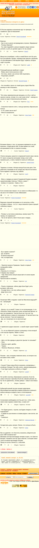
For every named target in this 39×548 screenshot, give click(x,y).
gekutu (26, 427)
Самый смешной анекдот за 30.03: (12, 457)
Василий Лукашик (23, 81)
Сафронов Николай (29, 420)
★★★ (31, 101)
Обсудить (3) (3, 81)
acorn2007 (28, 395)
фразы (19, 473)
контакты (12, 480)
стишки (24, 473)
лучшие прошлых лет (5, 470)
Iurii (26, 281)
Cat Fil (26, 174)
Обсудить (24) (16, 65)
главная (2, 473)
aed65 (28, 65)
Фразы (27, 1)
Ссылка (2, 36)
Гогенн (26, 360)
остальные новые (17, 469)
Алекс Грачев (28, 115)
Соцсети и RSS (18, 4)
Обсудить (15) (16, 101)
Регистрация (36, 3)
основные (9, 469)
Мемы (19, 1)
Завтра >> (9, 449)
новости (28, 480)
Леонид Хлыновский (21, 36)
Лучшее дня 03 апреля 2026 (7, 3)
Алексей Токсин (30, 162)
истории (9, 473)
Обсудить (15, 90)
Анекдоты (4, 1)
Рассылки (11, 4)
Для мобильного (18, 3)
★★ (33, 115)
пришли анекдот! (33, 473)
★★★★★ (29, 36)
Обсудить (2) (16, 162)
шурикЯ (27, 371)
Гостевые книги (26, 4)
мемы (14, 473)
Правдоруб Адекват (29, 294)
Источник (13, 36)
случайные (15, 470)
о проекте (17, 480)
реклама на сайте (4, 480)
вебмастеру (22, 480)
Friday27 (26, 51)
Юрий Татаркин (34, 90)
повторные (25, 469)
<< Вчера (2, 449)
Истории (11, 1)
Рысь (28, 101)
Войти (30, 3)
